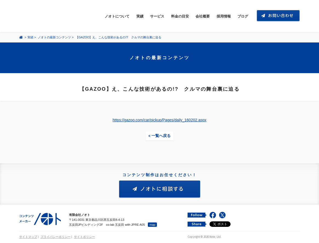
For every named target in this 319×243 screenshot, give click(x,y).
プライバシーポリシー (56, 236)
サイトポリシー (84, 236)
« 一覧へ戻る (159, 135)
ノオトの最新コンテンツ (54, 37)
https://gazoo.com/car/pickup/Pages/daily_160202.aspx (159, 120)
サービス (157, 16)
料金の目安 (180, 16)
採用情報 (224, 16)
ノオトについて (117, 16)
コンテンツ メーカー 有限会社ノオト (45, 16)
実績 (139, 16)
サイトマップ (28, 236)
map (152, 224)
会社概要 (203, 16)
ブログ (242, 16)
